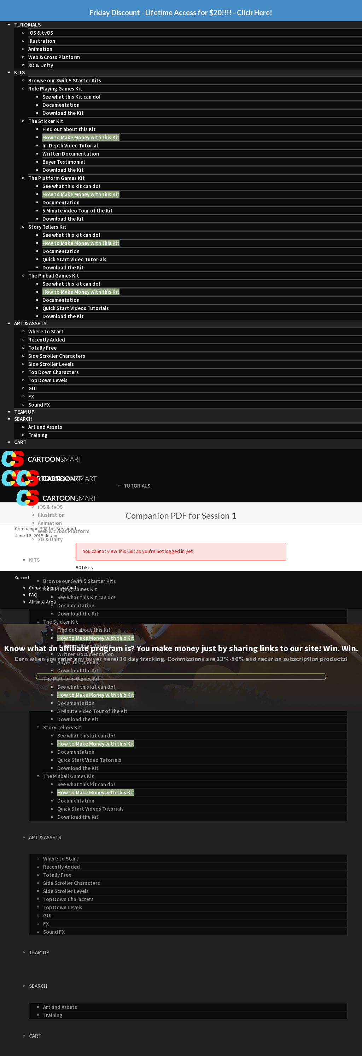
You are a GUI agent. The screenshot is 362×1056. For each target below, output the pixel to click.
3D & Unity (40, 65)
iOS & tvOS (40, 32)
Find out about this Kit (69, 129)
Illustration (41, 40)
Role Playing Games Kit (55, 88)
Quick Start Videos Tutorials (75, 308)
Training (38, 435)
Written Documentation (70, 153)
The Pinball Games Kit (53, 275)
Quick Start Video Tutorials (74, 259)
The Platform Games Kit (56, 178)
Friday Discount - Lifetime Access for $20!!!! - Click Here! (181, 12)
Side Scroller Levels (51, 364)
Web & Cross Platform (54, 57)
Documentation (61, 104)
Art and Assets (45, 427)
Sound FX (39, 404)
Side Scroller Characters (56, 355)
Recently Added (46, 339)
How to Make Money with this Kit (80, 137)
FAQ (33, 594)
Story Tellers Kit (47, 226)
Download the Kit (63, 113)
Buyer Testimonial (63, 161)
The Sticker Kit (45, 121)
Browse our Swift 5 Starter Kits (64, 80)
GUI (32, 388)
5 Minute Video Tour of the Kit (77, 210)
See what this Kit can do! (71, 96)
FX (31, 396)
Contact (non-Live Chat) (53, 587)
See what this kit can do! (71, 186)
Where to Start (46, 331)
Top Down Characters (53, 372)
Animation (40, 49)
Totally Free (42, 347)
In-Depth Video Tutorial (70, 145)
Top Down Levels (48, 380)
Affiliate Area (42, 602)
